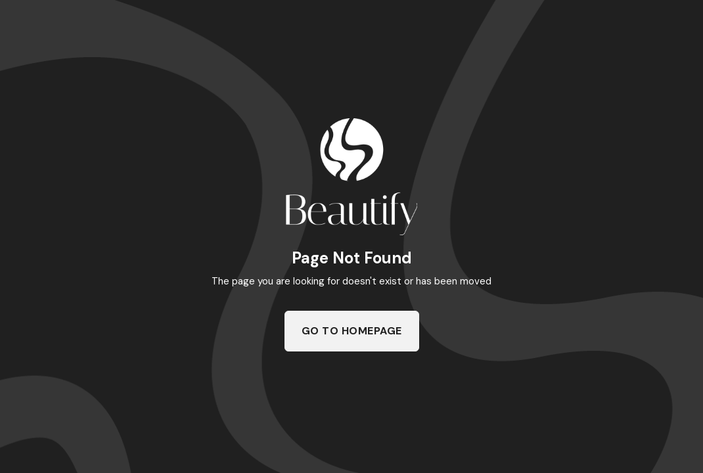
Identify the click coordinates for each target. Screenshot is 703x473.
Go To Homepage (352, 331)
